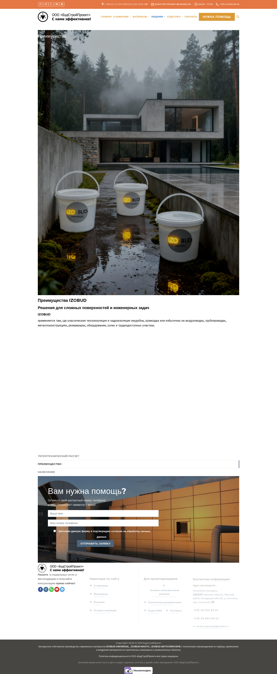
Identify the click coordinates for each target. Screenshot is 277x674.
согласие (116, 531)
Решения (158, 16)
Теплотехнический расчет (58, 456)
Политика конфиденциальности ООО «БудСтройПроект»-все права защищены (138, 656)
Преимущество (49, 464)
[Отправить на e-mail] (45, 4)
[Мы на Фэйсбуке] (40, 589)
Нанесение (46, 472)
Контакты (191, 16)
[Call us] (51, 4)
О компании (122, 16)
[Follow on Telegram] (62, 4)
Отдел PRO (175, 16)
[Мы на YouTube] (56, 4)
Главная (106, 16)
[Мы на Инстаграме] (40, 4)
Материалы (141, 16)
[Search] (238, 16)
